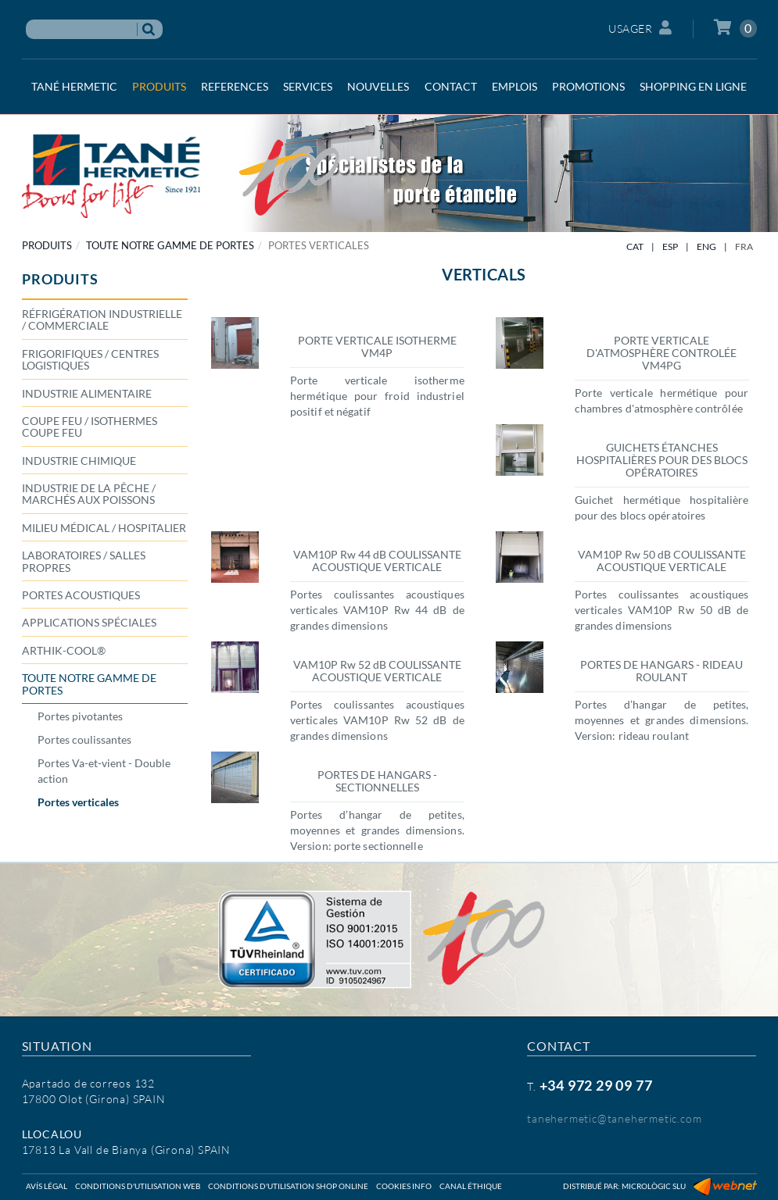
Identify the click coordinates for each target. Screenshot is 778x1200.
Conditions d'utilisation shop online (288, 1186)
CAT (635, 246)
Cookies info (404, 1186)
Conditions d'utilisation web (137, 1186)
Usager (640, 27)
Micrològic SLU (654, 1186)
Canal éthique (470, 1186)
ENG (706, 246)
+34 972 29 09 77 (596, 1085)
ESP (670, 246)
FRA (744, 246)
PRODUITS (47, 245)
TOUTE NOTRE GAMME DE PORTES (170, 245)
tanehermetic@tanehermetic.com (614, 1118)
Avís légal (46, 1186)
